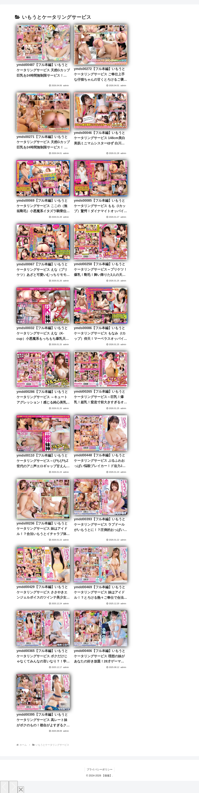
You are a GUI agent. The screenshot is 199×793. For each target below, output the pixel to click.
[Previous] (4, 786)
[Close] (21, 788)
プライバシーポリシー (100, 768)
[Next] (13, 786)
